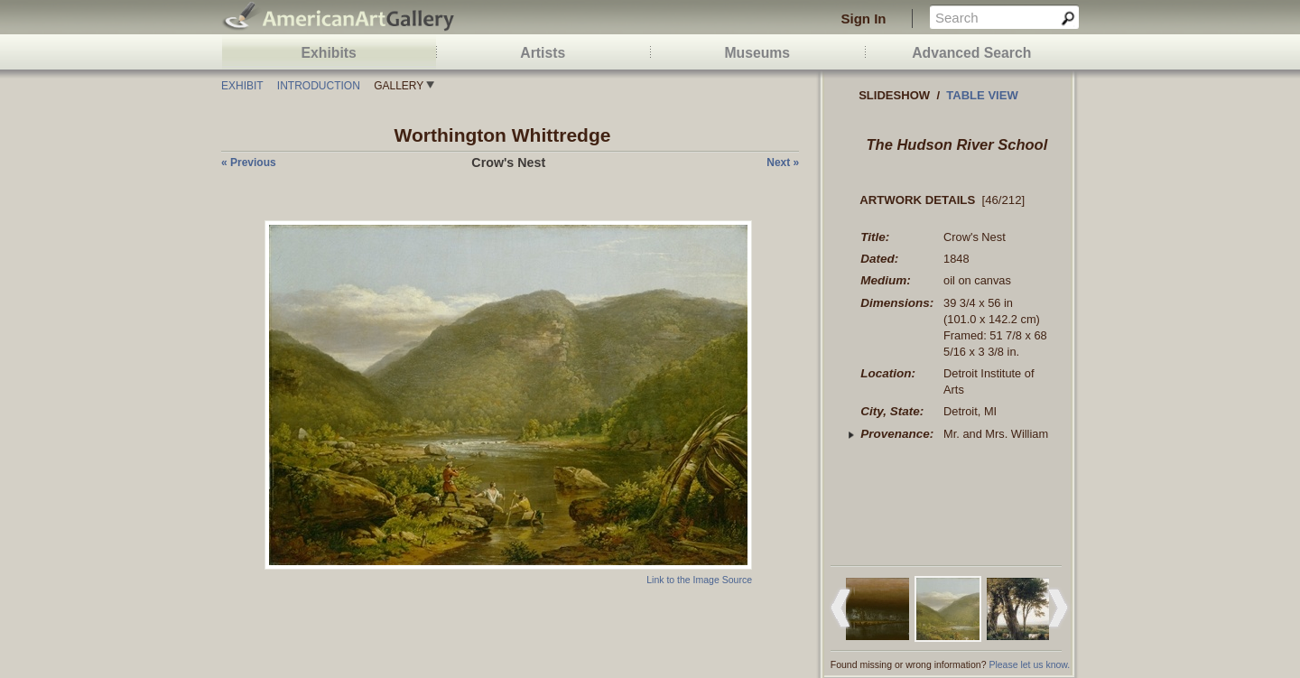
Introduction (318, 85)
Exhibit (242, 85)
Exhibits (329, 52)
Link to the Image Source (699, 579)
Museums (757, 52)
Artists (542, 52)
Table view (982, 95)
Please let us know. (1029, 664)
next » (782, 162)
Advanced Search (971, 52)
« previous (248, 162)
